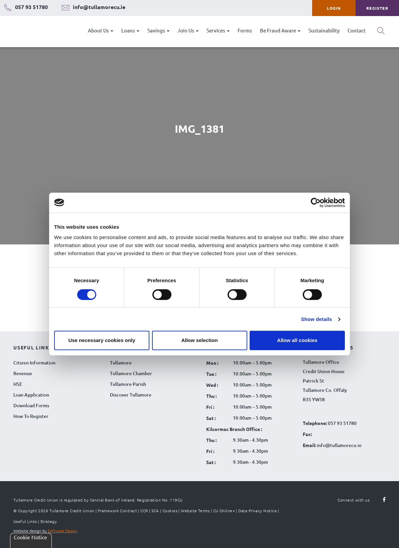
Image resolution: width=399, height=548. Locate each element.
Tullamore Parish (128, 384)
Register (377, 8)
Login (334, 8)
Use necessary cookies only (101, 340)
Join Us (187, 30)
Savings (158, 30)
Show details (316, 319)
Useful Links (25, 521)
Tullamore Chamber (131, 373)
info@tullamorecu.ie (339, 445)
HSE (17, 384)
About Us (100, 30)
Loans (130, 30)
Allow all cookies (297, 340)
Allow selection (199, 340)
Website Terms (195, 510)
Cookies (169, 510)
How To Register (30, 416)
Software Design (63, 530)
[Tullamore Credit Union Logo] (38, 31)
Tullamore (121, 362)
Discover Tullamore (130, 395)
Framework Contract (117, 510)
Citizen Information (34, 362)
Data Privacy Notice (257, 510)
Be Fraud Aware (280, 30)
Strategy (48, 521)
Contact (357, 30)
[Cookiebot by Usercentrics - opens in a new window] (315, 203)
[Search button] (381, 33)
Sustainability (324, 30)
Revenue (22, 373)
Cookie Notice (30, 537)
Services (218, 30)
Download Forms (31, 405)
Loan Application (31, 395)
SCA (155, 510)
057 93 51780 (342, 423)
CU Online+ (224, 510)
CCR (144, 510)
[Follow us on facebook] (380, 500)
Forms (245, 30)
